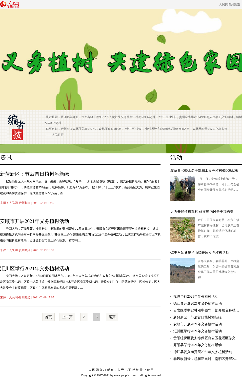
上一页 (67, 317)
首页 (48, 317)
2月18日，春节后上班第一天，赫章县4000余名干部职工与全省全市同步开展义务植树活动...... (218, 184)
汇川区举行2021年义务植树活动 (34, 268)
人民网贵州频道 (229, 4)
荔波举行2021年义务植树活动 (195, 296)
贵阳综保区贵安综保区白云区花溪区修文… (206, 338)
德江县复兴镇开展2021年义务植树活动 (202, 352)
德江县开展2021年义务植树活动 (197, 303)
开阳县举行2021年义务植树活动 (197, 345)
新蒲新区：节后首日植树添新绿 (34, 174)
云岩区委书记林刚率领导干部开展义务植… (206, 310)
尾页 (112, 317)
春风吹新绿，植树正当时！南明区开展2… (205, 359)
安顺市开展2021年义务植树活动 (34, 221)
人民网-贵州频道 (20, 203)
